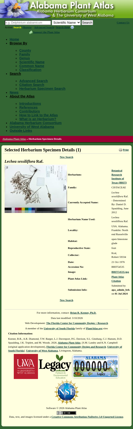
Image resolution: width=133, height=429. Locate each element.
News (14, 92)
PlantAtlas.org (94, 328)
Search (17, 27)
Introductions (30, 103)
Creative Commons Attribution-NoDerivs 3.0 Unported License (87, 416)
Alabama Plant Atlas (14, 138)
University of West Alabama (32, 127)
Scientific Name (31, 62)
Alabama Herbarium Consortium (36, 123)
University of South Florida (59, 328)
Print (126, 149)
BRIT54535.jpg (120, 271)
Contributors (29, 111)
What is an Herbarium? (37, 119)
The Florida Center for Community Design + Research (77, 323)
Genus (24, 58)
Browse (27, 27)
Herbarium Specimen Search (42, 89)
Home (14, 39)
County (25, 50)
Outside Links (21, 131)
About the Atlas (22, 96)
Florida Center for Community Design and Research (76, 346)
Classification (30, 70)
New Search (66, 156)
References (28, 107)
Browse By (18, 43)
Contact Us (123, 22)
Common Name (31, 66)
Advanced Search (44, 27)
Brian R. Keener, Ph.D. (83, 312)
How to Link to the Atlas (38, 115)
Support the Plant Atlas (46, 32)
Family (24, 54)
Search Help (63, 27)
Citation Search (31, 85)
